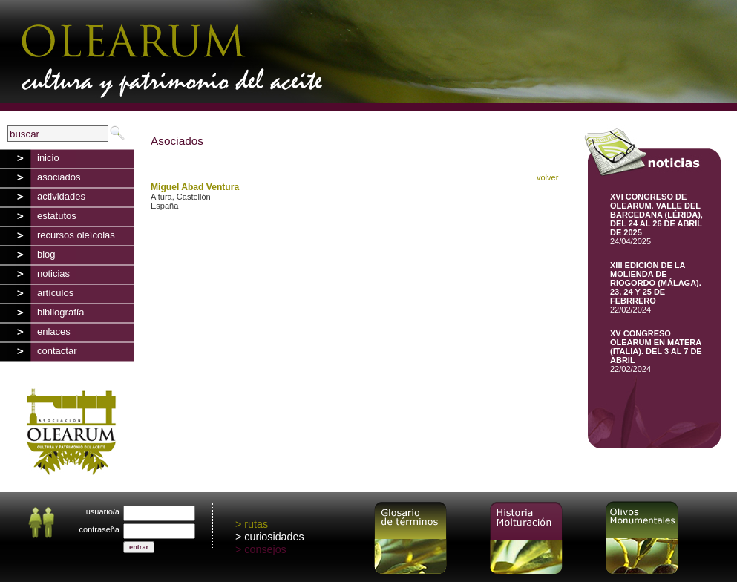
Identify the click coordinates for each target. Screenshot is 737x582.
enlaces (54, 331)
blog (46, 254)
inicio (48, 157)
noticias (53, 273)
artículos (55, 292)
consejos (265, 549)
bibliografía (61, 312)
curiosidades (274, 537)
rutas (256, 524)
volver (547, 177)
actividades (61, 196)
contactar (56, 350)
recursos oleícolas (76, 235)
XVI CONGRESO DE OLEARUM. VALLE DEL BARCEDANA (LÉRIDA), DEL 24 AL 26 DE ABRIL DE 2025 (656, 214)
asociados (59, 177)
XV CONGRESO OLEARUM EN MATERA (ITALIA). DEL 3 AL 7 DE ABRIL (656, 346)
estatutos (56, 215)
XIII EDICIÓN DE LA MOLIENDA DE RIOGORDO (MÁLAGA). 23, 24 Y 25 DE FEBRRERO (655, 283)
